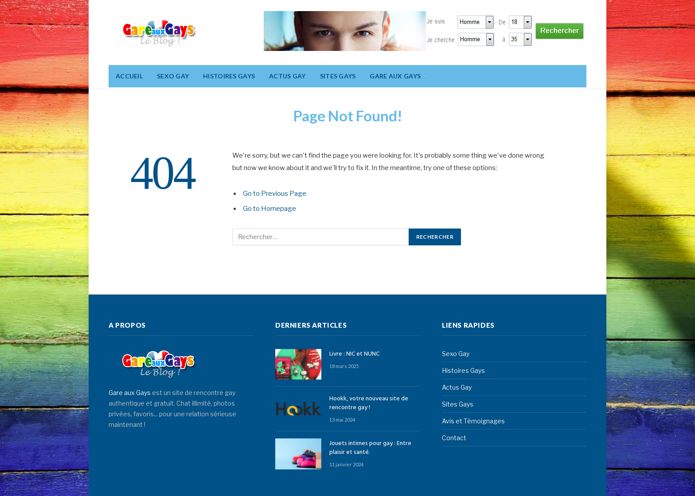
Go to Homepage (269, 209)
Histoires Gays (229, 76)
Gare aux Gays (130, 392)
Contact (454, 438)
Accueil (129, 76)
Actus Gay (287, 76)
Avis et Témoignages (473, 421)
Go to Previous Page (274, 194)
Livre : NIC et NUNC (354, 354)
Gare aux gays (395, 76)
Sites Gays (338, 76)
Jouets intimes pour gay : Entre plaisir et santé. (370, 448)
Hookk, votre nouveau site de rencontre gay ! (368, 403)
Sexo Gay (173, 76)
